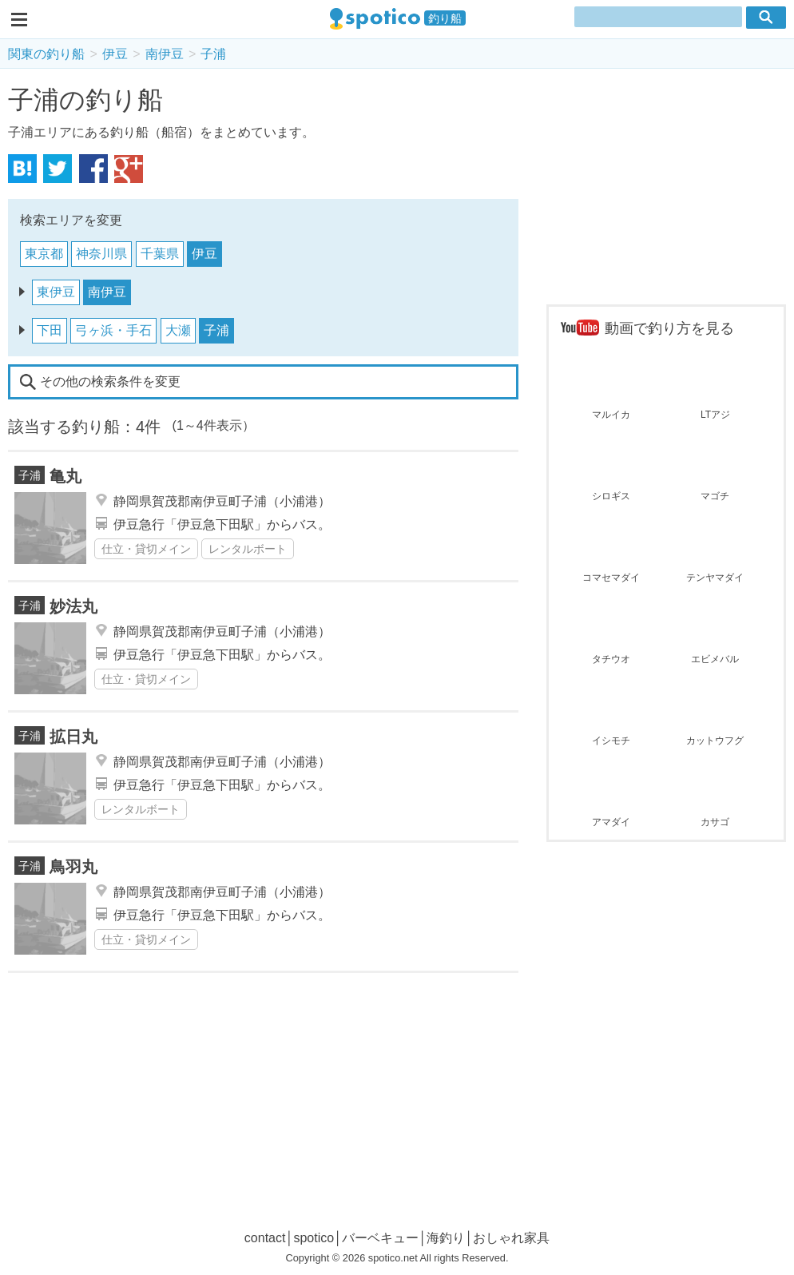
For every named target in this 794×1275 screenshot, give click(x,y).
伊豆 (115, 54)
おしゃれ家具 (511, 1238)
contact (265, 1238)
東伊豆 (56, 292)
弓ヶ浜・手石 (113, 330)
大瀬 (178, 330)
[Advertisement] (666, 188)
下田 (49, 330)
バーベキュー (380, 1238)
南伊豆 (164, 54)
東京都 (44, 253)
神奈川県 (101, 253)
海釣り (446, 1238)
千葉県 (160, 253)
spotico (313, 1238)
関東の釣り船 (46, 54)
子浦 (213, 54)
